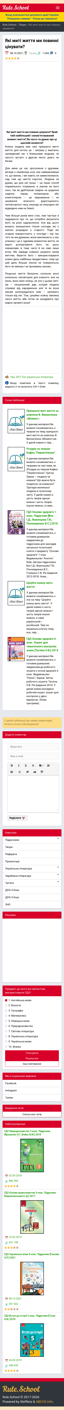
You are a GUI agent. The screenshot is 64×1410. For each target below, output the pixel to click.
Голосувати (32, 1053)
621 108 (11, 1242)
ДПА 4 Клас (12, 890)
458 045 (11, 1365)
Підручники (32, 839)
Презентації (12, 861)
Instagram (11, 1090)
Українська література (32, 868)
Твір (12, 377)
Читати (32, 883)
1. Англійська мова (19, 1000)
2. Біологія (14, 1005)
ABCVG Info (44, 1402)
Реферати (11, 854)
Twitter (9, 1097)
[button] (11, 765)
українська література (40, 377)
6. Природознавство (20, 1026)
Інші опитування (32, 1064)
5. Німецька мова (19, 1020)
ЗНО (7, 904)
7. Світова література (21, 1031)
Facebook (10, 1083)
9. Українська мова (19, 1041)
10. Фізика (14, 1046)
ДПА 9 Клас (12, 897)
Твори (32, 53)
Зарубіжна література (32, 875)
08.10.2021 (13, 1298)
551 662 (11, 1303)
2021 (19, 377)
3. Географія (15, 1010)
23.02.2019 (13, 1237)
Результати (32, 1058)
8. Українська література (23, 1036)
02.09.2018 (13, 1175)
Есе (24, 377)
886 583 (11, 1180)
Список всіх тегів (32, 1114)
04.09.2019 (13, 1360)
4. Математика (17, 1015)
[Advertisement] (32, 95)
